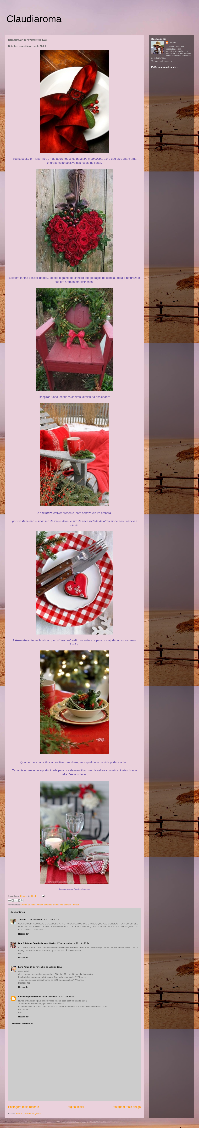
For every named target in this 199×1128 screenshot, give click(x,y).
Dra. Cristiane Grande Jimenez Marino (37, 943)
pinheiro (67, 904)
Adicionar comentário (22, 1023)
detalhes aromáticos (53, 904)
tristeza (76, 904)
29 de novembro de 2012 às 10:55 (46, 967)
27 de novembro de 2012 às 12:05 (43, 919)
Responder (23, 934)
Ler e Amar (23, 967)
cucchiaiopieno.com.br (29, 996)
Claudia (24, 896)
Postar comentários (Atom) (28, 1113)
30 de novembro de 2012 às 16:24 (58, 996)
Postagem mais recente (23, 1106)
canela (40, 904)
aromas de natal (27, 904)
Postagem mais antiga (126, 1106)
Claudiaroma (33, 18)
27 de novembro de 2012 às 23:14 (73, 943)
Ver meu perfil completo (161, 61)
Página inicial (75, 1106)
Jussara (22, 919)
